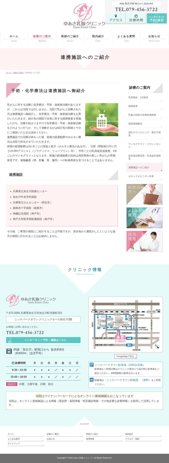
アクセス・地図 (132, 439)
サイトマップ (14, 443)
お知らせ (51, 439)
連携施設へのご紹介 (138, 167)
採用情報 (90, 439)
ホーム (11, 434)
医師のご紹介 (92, 434)
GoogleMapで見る (125, 356)
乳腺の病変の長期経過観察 (142, 115)
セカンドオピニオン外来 (141, 176)
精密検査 (133, 106)
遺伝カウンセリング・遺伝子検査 (144, 134)
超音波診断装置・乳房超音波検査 (144, 157)
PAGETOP (84, 424)
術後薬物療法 (135, 123)
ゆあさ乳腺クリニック (83, 458)
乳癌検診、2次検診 (138, 97)
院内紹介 (129, 434)
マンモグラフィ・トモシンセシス (144, 145)
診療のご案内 (139, 87)
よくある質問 (14, 439)
